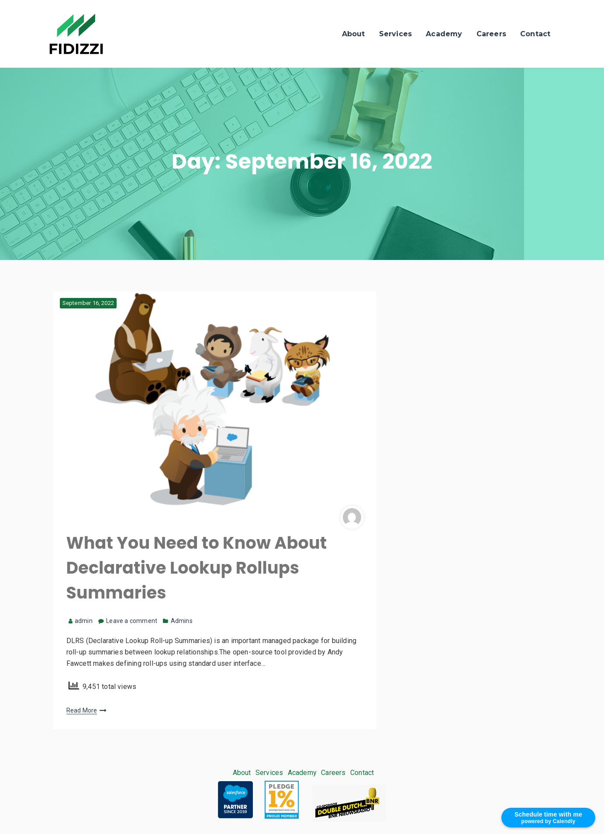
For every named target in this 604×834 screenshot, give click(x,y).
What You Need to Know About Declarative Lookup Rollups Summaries (196, 567)
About (353, 34)
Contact (535, 34)
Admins (182, 620)
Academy (444, 34)
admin (81, 620)
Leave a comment (131, 620)
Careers (491, 34)
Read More (81, 710)
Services (395, 34)
